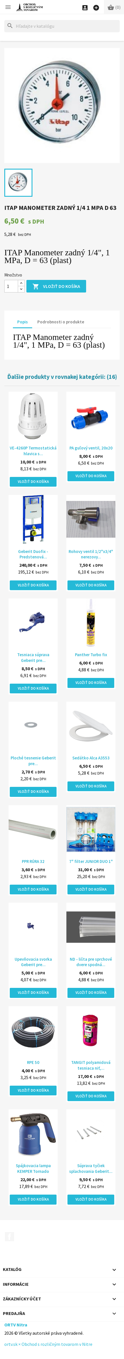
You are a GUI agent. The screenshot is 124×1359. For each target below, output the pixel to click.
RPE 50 (33, 1062)
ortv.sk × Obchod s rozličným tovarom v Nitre (48, 1344)
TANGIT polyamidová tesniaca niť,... (91, 1065)
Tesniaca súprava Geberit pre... (33, 657)
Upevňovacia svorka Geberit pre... (33, 962)
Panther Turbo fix (91, 654)
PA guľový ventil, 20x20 (91, 448)
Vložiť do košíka (56, 286)
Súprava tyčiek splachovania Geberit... (91, 1168)
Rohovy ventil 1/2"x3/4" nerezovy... (91, 554)
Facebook (9, 1236)
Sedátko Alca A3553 (91, 758)
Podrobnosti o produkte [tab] (60, 322)
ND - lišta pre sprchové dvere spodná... (91, 962)
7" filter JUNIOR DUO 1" (91, 861)
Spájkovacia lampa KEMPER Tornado (33, 1168)
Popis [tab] (22, 322)
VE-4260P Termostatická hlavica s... (33, 450)
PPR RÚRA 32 (33, 861)
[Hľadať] (62, 26)
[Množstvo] (11, 286)
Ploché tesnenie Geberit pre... (33, 760)
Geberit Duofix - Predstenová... (33, 554)
